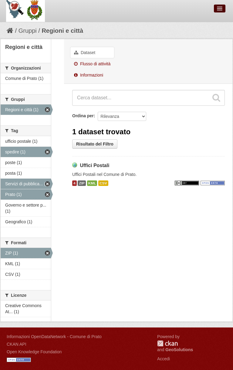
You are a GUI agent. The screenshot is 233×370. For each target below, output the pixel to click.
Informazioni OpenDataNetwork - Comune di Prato (54, 336)
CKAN (167, 343)
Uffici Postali (94, 165)
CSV (103, 183)
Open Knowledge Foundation (34, 351)
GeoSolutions (179, 349)
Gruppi (28, 30)
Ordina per (83, 115)
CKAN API (16, 344)
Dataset (84, 52)
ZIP (81, 183)
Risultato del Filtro (94, 144)
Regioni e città (62, 30)
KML (92, 183)
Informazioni (88, 75)
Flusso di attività (92, 63)
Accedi (163, 358)
